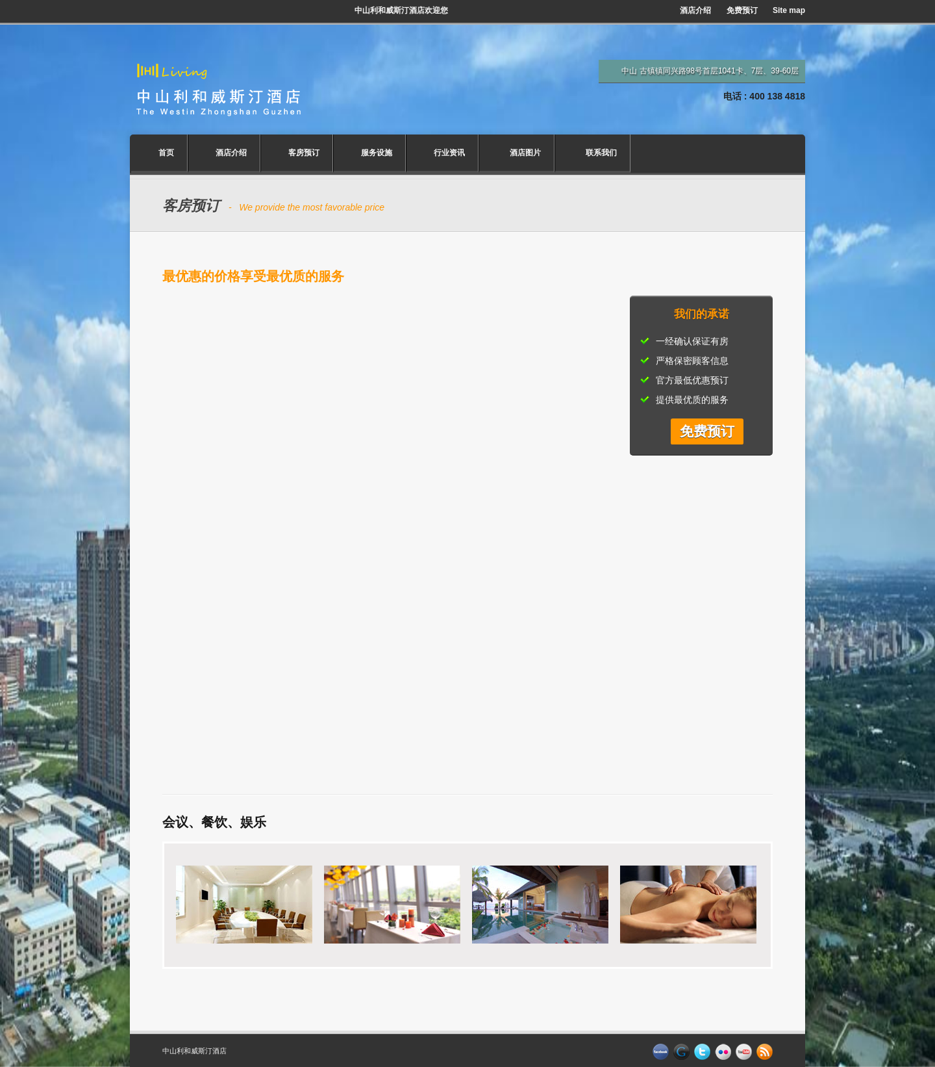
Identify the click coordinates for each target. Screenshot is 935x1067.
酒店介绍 (695, 10)
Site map (789, 10)
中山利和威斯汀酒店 (194, 1051)
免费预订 (742, 10)
